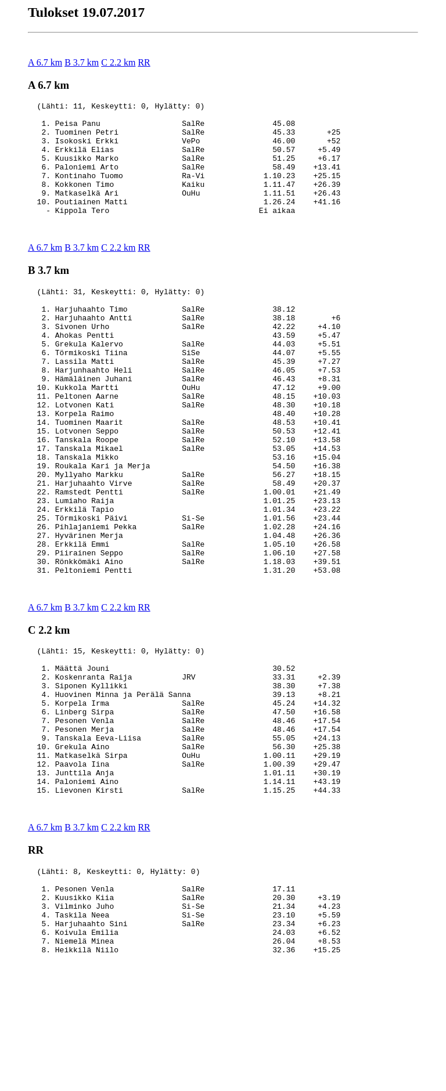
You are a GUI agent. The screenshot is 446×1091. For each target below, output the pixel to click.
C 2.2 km (118, 62)
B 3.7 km (81, 62)
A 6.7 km (45, 62)
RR (144, 62)
